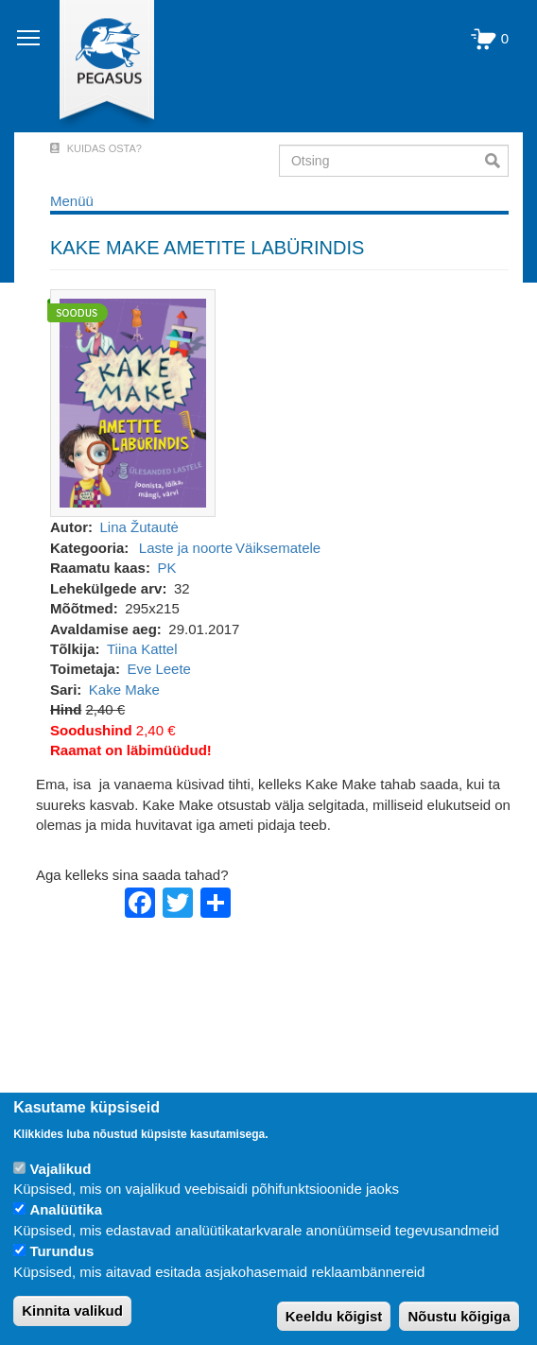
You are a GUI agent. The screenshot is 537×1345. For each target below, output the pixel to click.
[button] (133, 402)
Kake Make (124, 689)
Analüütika (65, 1209)
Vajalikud (60, 1169)
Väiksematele (277, 548)
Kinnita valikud (72, 1310)
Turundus (61, 1251)
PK (166, 568)
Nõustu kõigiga (458, 1316)
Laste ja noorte (186, 548)
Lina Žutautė (139, 527)
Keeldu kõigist (334, 1316)
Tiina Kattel (142, 649)
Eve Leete (159, 669)
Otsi (497, 161)
